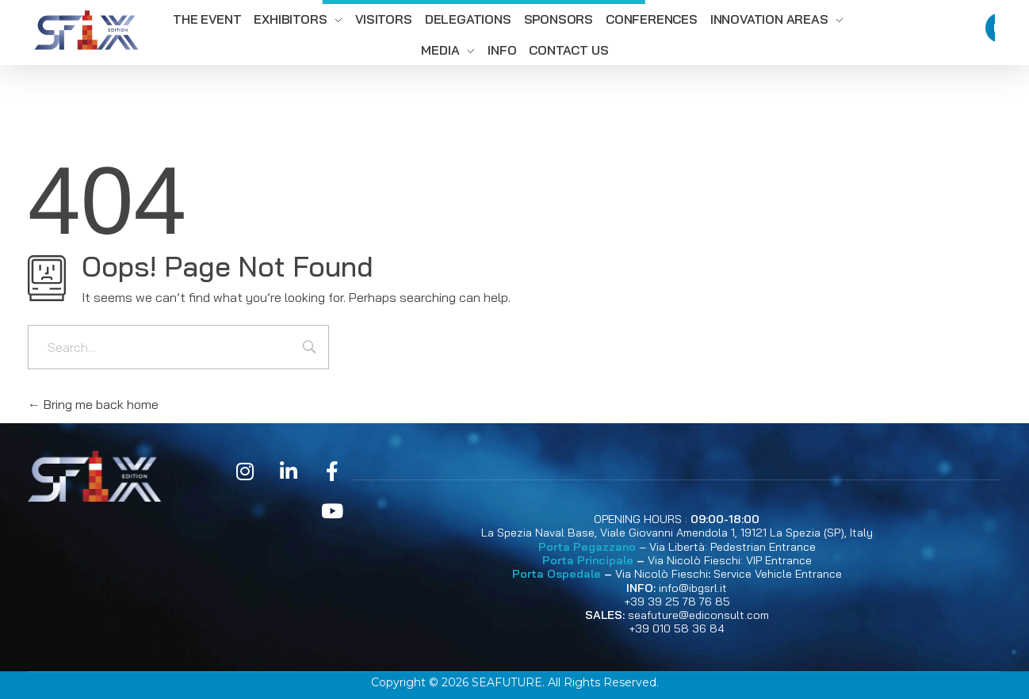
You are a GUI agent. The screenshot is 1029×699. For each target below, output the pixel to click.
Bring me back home (93, 404)
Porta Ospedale (556, 574)
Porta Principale (587, 560)
